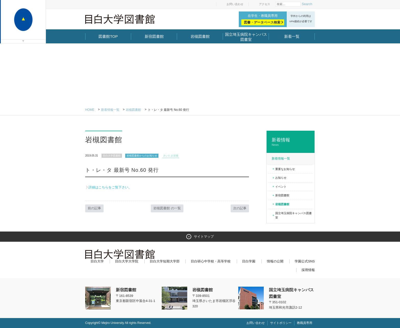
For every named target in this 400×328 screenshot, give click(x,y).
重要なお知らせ (285, 169)
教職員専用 (304, 323)
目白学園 (248, 261)
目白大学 (97, 261)
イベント (280, 186)
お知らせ (280, 177)
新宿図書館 (154, 36)
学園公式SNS (305, 261)
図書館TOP (108, 36)
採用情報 (308, 270)
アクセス (264, 4)
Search (307, 4)
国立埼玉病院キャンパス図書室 (246, 37)
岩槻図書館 (200, 36)
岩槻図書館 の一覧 (167, 208)
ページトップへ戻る (304, 313)
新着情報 (290, 142)
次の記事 (239, 208)
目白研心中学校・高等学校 (211, 261)
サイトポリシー (281, 323)
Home (89, 110)
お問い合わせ (235, 4)
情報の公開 (275, 261)
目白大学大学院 (126, 261)
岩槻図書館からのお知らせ (142, 155)
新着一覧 (291, 36)
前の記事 (94, 208)
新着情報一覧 (110, 110)
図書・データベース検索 (262, 22)
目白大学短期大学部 (165, 261)
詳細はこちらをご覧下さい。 (110, 187)
